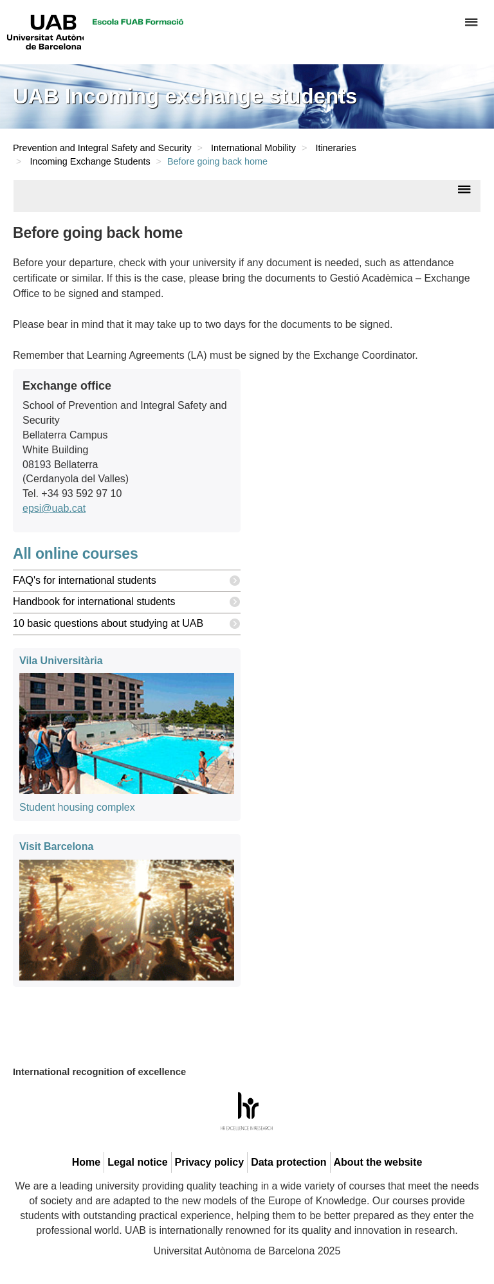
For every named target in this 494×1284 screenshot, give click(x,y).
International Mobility (253, 148)
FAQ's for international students (127, 581)
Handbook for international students (127, 602)
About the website (378, 1162)
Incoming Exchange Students (90, 161)
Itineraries (335, 148)
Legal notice (137, 1162)
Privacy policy (209, 1162)
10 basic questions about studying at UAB (127, 624)
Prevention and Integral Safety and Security (102, 148)
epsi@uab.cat (54, 508)
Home (86, 1162)
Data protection (288, 1162)
